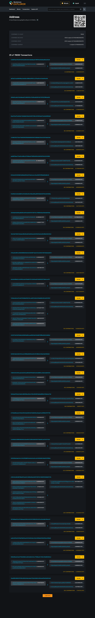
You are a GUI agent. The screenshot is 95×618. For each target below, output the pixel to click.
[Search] (64, 9)
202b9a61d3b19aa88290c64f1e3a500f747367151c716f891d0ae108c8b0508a (30, 212)
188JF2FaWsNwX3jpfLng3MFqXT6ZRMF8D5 (61, 582)
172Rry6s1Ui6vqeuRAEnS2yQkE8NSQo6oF (60, 198)
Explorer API (34, 9)
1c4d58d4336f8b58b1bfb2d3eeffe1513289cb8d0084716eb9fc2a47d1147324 (30, 439)
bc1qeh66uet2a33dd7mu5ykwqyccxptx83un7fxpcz (62, 398)
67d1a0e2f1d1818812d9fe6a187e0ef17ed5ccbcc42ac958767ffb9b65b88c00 (30, 175)
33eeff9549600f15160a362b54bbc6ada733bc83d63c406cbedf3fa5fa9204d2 (31, 578)
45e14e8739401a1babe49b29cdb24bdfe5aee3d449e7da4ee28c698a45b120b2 (31, 234)
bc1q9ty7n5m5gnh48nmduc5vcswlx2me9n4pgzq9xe (62, 358)
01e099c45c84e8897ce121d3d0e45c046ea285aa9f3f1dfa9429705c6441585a (31, 194)
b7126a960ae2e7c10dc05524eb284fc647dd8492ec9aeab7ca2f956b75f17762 (30, 413)
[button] (37, 20)
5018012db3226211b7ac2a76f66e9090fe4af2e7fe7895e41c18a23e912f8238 (30, 354)
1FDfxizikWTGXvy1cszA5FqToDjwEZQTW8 (60, 101)
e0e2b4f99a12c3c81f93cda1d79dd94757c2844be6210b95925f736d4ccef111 (30, 279)
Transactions (25, 9)
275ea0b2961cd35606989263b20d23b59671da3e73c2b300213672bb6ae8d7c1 (31, 252)
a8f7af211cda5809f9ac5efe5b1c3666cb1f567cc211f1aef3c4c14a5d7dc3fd (29, 78)
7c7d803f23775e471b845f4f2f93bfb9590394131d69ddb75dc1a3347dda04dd (30, 137)
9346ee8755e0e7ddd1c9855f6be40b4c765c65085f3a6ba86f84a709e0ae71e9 (31, 394)
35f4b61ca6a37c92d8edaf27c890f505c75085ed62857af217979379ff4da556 (30, 97)
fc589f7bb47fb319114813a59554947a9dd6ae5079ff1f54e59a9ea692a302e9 (30, 59)
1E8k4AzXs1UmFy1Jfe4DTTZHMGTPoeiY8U (60, 160)
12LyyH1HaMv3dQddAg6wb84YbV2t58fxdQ (61, 141)
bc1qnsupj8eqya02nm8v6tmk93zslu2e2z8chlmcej (62, 86)
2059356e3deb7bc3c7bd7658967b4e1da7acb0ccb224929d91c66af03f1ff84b (30, 458)
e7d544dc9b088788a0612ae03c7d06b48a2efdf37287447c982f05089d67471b (31, 477)
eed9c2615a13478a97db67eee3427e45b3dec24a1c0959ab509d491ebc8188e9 (31, 538)
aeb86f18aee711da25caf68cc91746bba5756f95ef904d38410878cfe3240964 (30, 156)
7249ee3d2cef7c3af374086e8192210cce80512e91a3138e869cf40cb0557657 (30, 298)
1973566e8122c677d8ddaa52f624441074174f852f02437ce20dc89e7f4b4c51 (30, 519)
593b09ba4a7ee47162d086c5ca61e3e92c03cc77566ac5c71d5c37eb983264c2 (31, 557)
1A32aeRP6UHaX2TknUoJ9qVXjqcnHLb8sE (60, 523)
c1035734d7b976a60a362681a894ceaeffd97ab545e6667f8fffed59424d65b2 (30, 335)
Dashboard (12, 9)
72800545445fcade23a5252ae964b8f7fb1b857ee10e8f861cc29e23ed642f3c (30, 372)
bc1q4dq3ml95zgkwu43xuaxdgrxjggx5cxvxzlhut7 (62, 82)
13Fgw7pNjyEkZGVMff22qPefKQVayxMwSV (60, 68)
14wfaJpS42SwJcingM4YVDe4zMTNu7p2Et (61, 443)
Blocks (18, 9)
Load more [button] (47, 595)
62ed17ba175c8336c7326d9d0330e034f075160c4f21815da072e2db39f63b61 (31, 116)
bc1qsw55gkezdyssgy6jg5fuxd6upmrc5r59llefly (61, 64)
